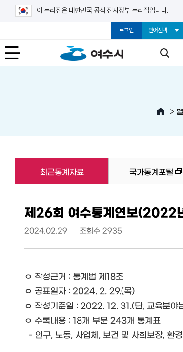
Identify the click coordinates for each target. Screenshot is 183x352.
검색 (164, 53)
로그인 (126, 30)
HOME (160, 111)
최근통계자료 (49, 171)
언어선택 (157, 30)
